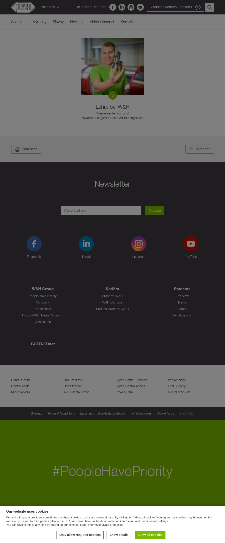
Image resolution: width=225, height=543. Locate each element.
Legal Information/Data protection (101, 524)
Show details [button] (119, 535)
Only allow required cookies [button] (80, 535)
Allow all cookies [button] (149, 535)
